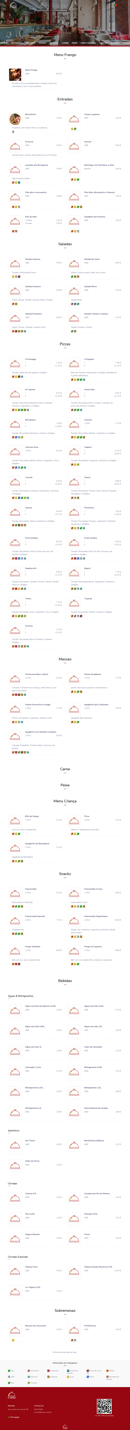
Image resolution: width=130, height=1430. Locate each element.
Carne (57, 43)
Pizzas (34, 43)
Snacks (95, 43)
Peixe (66, 43)
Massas (46, 43)
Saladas (23, 43)
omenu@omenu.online (43, 1412)
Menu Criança (80, 43)
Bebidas (107, 43)
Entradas (8, 43)
